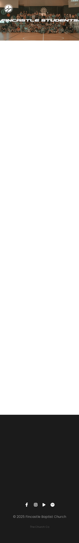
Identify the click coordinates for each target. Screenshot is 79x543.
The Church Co (39, 527)
